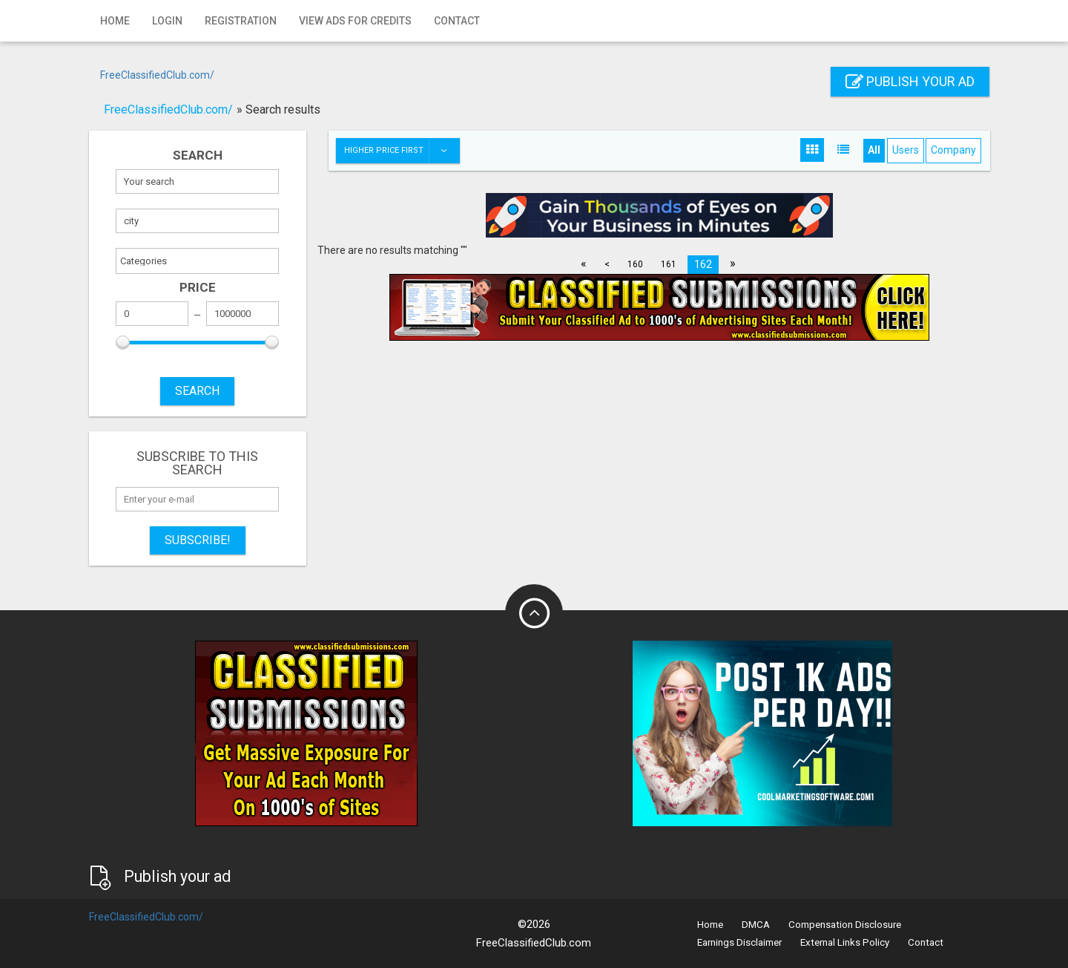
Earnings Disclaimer (739, 942)
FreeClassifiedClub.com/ (157, 75)
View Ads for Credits (355, 21)
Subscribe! (198, 540)
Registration (241, 21)
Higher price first (401, 151)
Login (167, 21)
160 (635, 264)
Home (115, 21)
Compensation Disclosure (844, 924)
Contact (457, 21)
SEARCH (197, 391)
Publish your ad (910, 81)
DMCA (756, 924)
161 (668, 264)
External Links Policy (844, 942)
